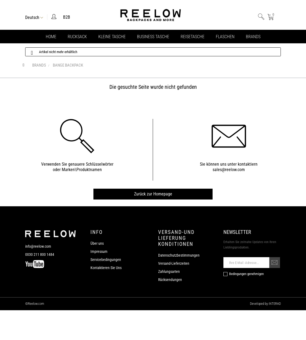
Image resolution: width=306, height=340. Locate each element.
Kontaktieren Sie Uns (106, 268)
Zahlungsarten (169, 271)
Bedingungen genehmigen (246, 274)
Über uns (97, 243)
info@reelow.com (38, 246)
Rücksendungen (170, 279)
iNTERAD (274, 304)
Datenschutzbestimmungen (179, 255)
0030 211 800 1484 (39, 254)
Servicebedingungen (105, 259)
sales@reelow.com (229, 169)
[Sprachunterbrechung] (34, 17)
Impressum (99, 251)
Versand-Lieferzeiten (173, 263)
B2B (66, 17)
